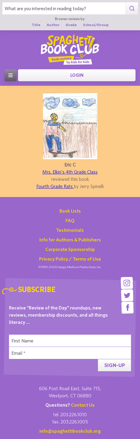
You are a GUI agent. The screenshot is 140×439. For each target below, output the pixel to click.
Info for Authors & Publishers (70, 239)
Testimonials (70, 230)
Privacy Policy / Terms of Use (70, 258)
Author (53, 24)
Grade (71, 24)
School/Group (95, 24)
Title (36, 24)
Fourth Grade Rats (55, 186)
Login (77, 75)
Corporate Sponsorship (70, 249)
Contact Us (83, 405)
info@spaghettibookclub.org (70, 431)
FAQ (70, 220)
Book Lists (70, 211)
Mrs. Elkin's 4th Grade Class (70, 172)
